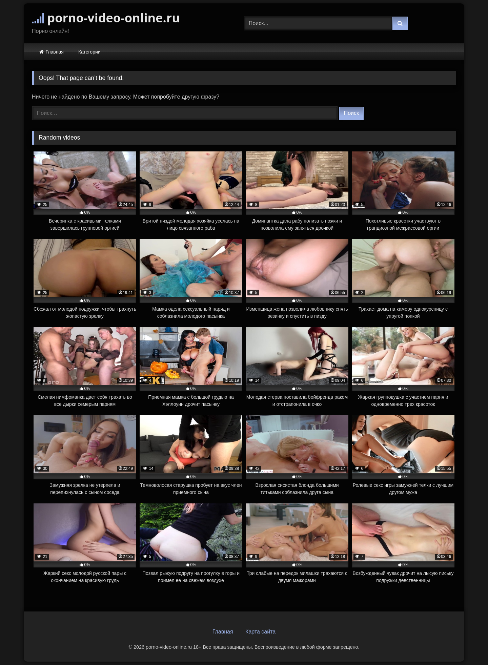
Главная (55, 52)
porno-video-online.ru (106, 17)
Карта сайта (260, 632)
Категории (89, 52)
